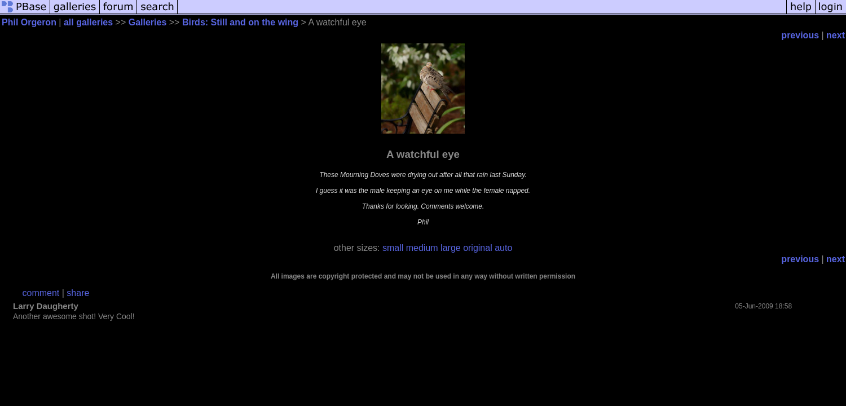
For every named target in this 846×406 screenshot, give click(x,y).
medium (422, 248)
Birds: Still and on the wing (240, 22)
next (835, 35)
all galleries (88, 22)
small (392, 248)
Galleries (148, 22)
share (78, 293)
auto (503, 248)
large (450, 248)
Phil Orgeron (29, 22)
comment (41, 293)
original (477, 248)
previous (800, 35)
